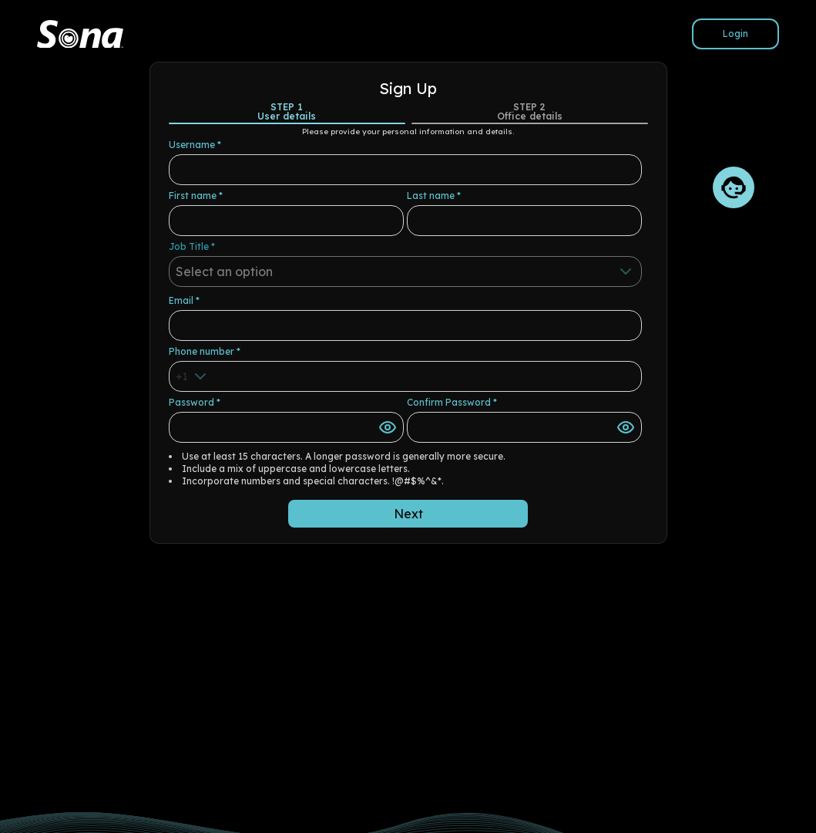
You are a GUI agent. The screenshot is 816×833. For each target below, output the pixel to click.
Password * (194, 402)
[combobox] (405, 271)
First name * (196, 195)
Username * (195, 144)
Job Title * (192, 246)
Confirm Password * (452, 402)
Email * (184, 300)
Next (408, 513)
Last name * (434, 195)
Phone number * (204, 351)
